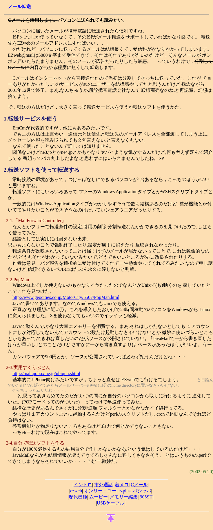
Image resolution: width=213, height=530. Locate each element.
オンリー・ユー (100, 490)
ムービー (98, 496)
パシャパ (142, 490)
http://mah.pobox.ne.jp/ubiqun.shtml (46, 373)
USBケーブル (110, 502)
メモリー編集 (124, 496)
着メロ (122, 484)
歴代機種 (78, 496)
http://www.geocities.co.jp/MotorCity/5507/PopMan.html (65, 297)
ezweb (76, 490)
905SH (146, 496)
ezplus (124, 490)
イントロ (83, 484)
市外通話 (103, 484)
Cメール (139, 484)
